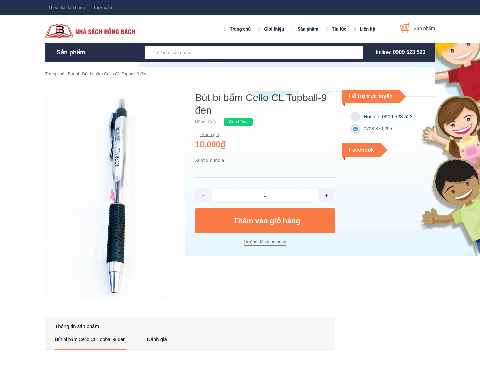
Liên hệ (367, 29)
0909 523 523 (409, 52)
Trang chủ (240, 29)
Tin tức (339, 29)
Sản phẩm (307, 29)
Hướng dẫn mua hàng (265, 241)
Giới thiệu (274, 29)
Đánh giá (209, 134)
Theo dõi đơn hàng (66, 7)
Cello (213, 121)
